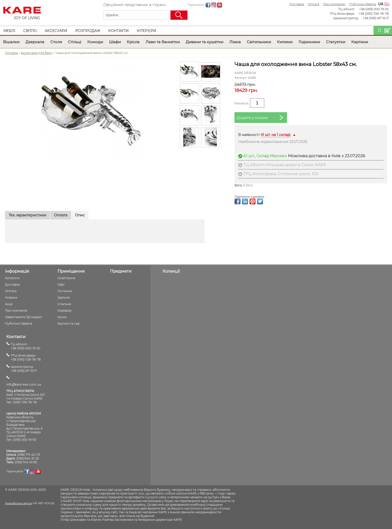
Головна (11, 53)
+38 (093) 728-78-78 (374, 13)
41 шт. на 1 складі (275, 134)
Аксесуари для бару (36, 53)
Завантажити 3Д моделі (23, 317)
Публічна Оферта (362, 4)
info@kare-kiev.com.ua (23, 384)
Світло (30, 30)
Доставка (296, 4)
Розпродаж (87, 30)
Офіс (61, 284)
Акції (8, 304)
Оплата (313, 4)
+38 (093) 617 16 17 (376, 18)
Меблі (9, 30)
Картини (359, 41)
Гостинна (65, 291)
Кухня (62, 317)
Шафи (115, 41)
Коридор (65, 310)
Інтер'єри (146, 30)
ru (387, 4)
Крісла (133, 41)
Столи (56, 41)
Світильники (259, 41)
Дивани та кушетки (204, 41)
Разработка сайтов (18, 503)
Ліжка (235, 41)
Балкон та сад (69, 323)
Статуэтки (335, 41)
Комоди (95, 41)
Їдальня (64, 297)
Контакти (118, 30)
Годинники (309, 41)
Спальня (64, 304)
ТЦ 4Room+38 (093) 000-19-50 (25, 346)
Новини (11, 297)
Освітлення (66, 278)
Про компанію (334, 4)
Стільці (74, 41)
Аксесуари (56, 30)
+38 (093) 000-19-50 (374, 9)
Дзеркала (35, 41)
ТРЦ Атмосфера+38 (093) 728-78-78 (26, 357)
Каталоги (12, 278)
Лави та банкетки (163, 41)
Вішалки (11, 41)
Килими (284, 41)
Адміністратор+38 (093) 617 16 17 (24, 369)
